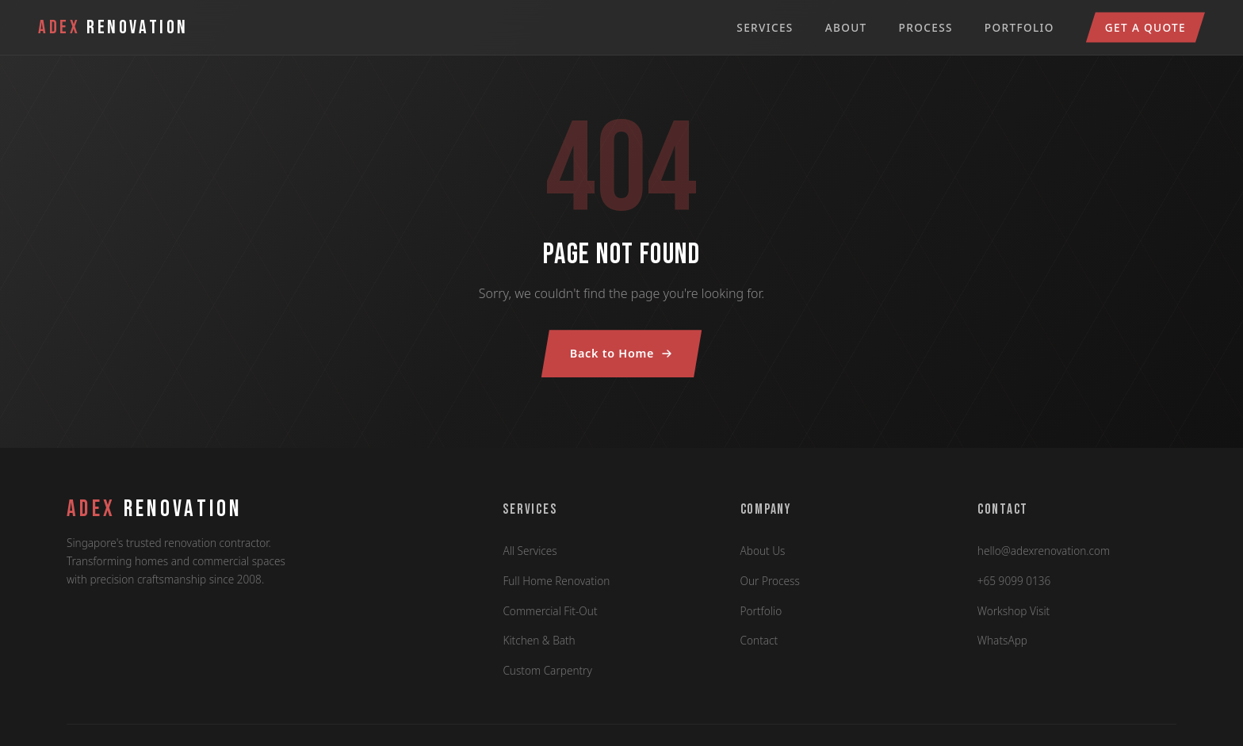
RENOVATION (155, 510)
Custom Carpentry (547, 670)
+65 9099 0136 (1013, 580)
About (846, 27)
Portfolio (1019, 27)
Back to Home (621, 353)
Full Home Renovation (556, 580)
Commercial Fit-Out (550, 610)
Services (764, 27)
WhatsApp (1002, 640)
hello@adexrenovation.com (1043, 550)
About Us (763, 550)
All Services (529, 550)
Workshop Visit (1013, 610)
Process (926, 27)
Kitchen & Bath (539, 640)
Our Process (770, 580)
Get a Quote (1145, 27)
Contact (759, 640)
